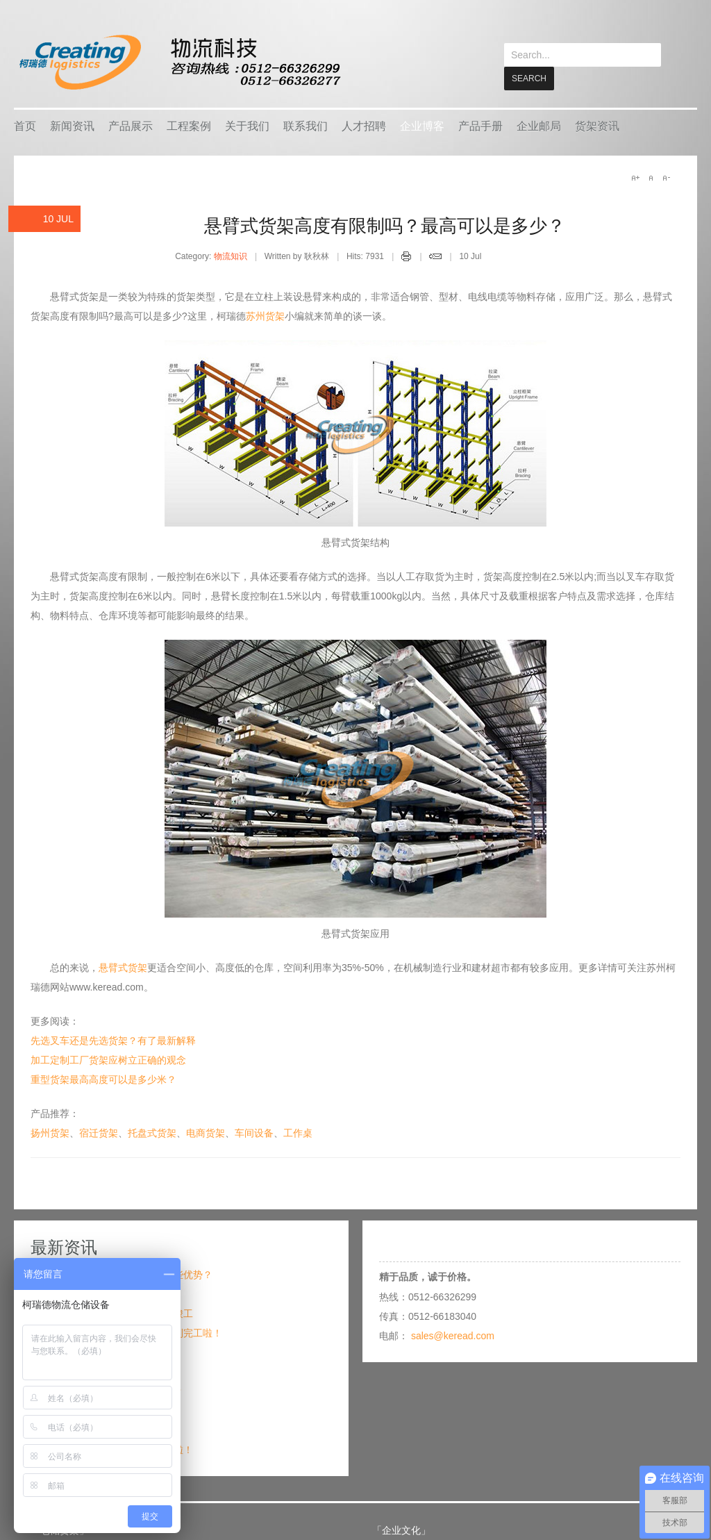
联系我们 (305, 125)
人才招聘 (364, 125)
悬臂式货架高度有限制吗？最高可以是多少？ (384, 225)
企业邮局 (539, 125)
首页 (25, 125)
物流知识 (230, 255)
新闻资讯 (72, 125)
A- (666, 177)
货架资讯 (597, 125)
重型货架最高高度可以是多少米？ (103, 1078)
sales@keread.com (452, 1335)
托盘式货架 (152, 1132)
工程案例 (189, 125)
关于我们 (247, 125)
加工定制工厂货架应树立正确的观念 (108, 1059)
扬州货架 (50, 1132)
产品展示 (130, 125)
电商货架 (205, 1132)
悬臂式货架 (123, 966)
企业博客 (422, 125)
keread (179, 62)
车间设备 (254, 1132)
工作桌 (297, 1132)
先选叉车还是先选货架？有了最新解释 (113, 1039)
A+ (635, 177)
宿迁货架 (98, 1132)
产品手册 (480, 125)
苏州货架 (265, 315)
